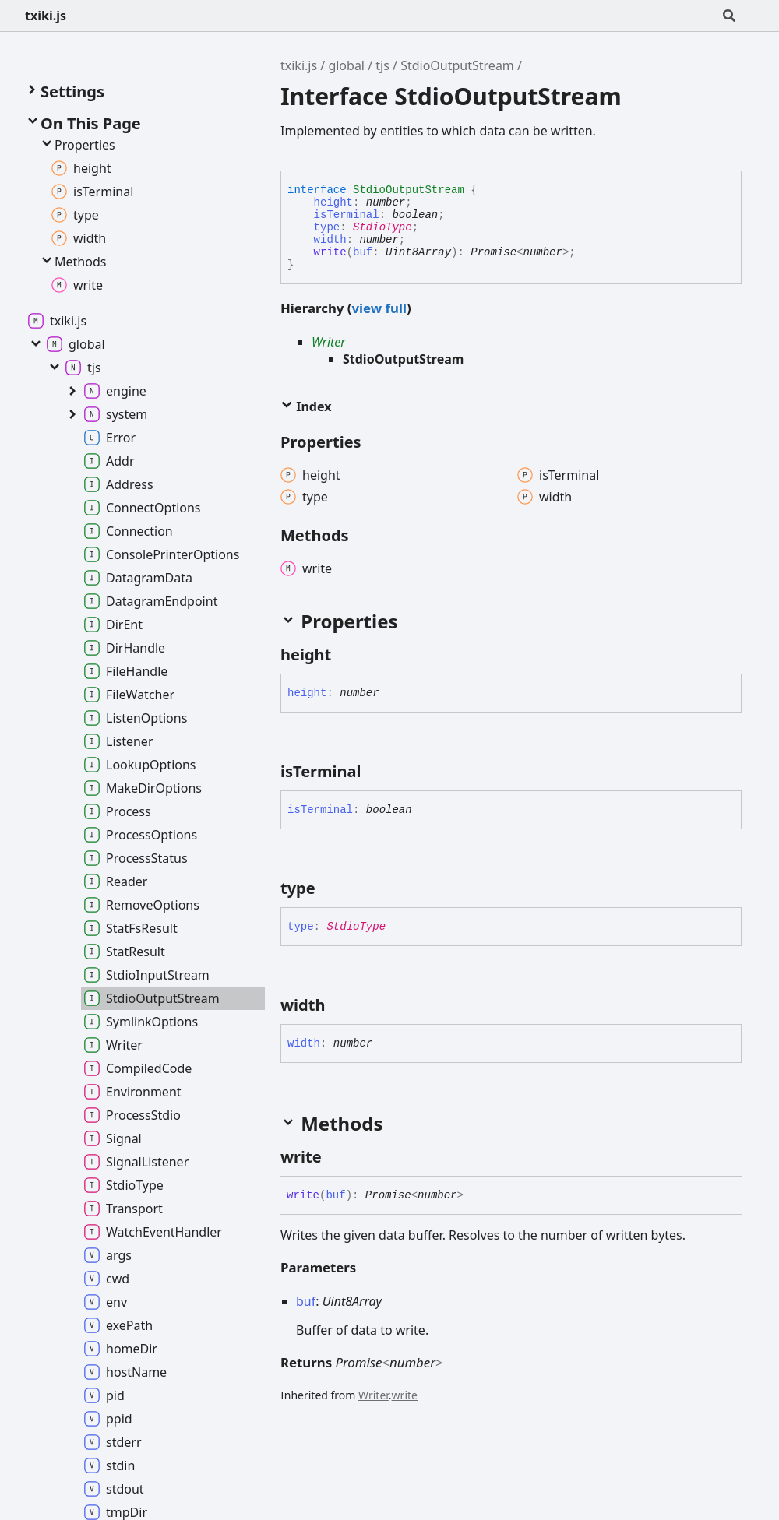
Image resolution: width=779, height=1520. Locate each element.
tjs (382, 65)
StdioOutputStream (457, 65)
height (333, 202)
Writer (329, 341)
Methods (72, 261)
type (327, 227)
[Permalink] (345, 655)
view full (378, 308)
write (330, 252)
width (330, 240)
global (346, 65)
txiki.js (45, 15)
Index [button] (305, 406)
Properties (77, 144)
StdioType (382, 227)
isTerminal (346, 215)
